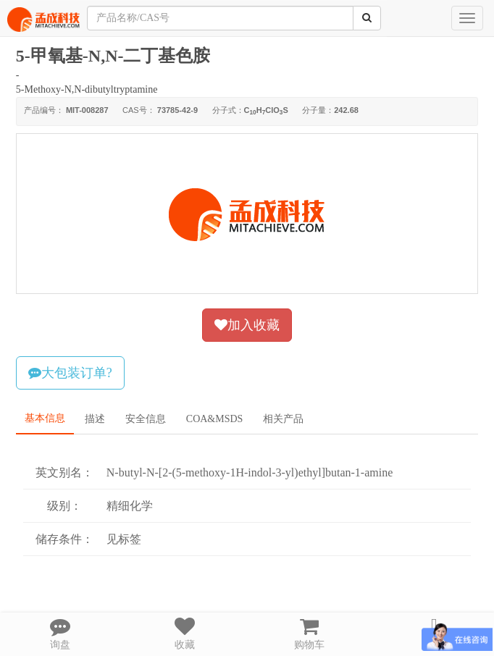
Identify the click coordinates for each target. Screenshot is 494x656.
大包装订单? (70, 373)
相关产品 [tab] (283, 418)
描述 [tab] (95, 418)
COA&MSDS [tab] (214, 418)
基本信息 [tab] (45, 418)
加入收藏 (247, 325)
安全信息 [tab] (145, 418)
